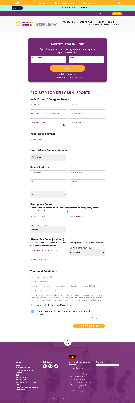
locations (94, 24)
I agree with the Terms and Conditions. (54, 304)
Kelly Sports (22, 377)
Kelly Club (21, 380)
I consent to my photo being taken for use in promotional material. (63, 313)
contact (115, 24)
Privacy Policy (23, 368)
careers (105, 24)
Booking (113, 22)
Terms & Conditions (26, 370)
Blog (18, 375)
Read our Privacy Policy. (99, 316)
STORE (101, 14)
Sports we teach (86, 22)
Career (19, 373)
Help (18, 365)
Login (117, 14)
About (102, 22)
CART (108, 14)
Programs (69, 22)
